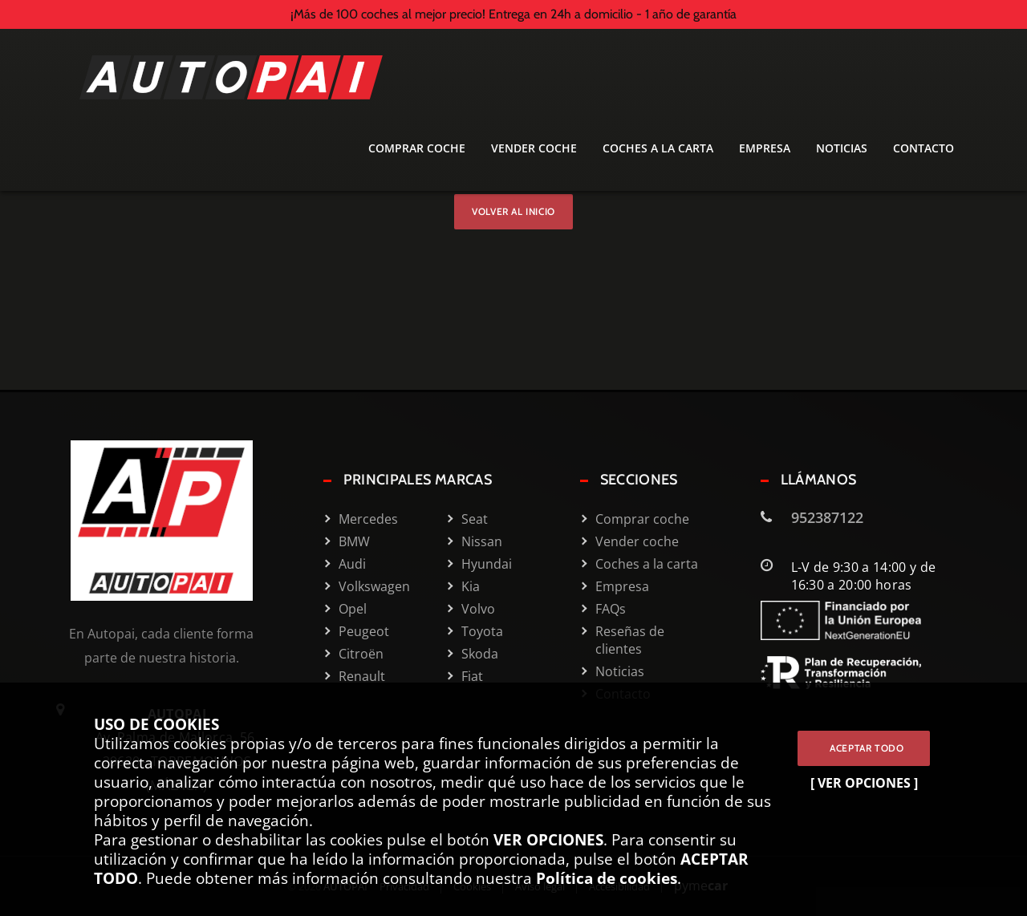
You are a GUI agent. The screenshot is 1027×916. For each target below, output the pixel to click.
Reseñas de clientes (629, 640)
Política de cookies (606, 878)
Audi (352, 564)
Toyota (482, 631)
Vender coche (534, 148)
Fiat (472, 676)
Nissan (481, 541)
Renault (362, 676)
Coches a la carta (658, 148)
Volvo (478, 609)
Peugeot (364, 631)
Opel (353, 609)
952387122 (827, 517)
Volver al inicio (513, 211)
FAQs (610, 609)
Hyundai (486, 564)
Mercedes (368, 519)
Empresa (764, 148)
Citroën (361, 654)
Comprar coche (416, 148)
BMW (354, 541)
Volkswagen (374, 586)
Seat (474, 519)
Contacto (923, 148)
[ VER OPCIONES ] (864, 783)
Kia (470, 586)
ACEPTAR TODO (863, 748)
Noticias (841, 148)
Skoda (479, 654)
